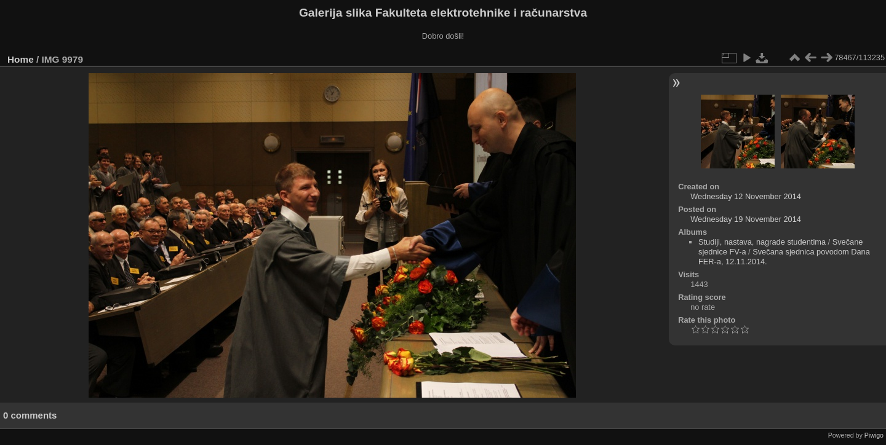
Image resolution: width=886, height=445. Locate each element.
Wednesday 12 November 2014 (745, 196)
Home (20, 59)
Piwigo (874, 435)
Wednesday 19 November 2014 (745, 219)
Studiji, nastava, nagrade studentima (762, 241)
